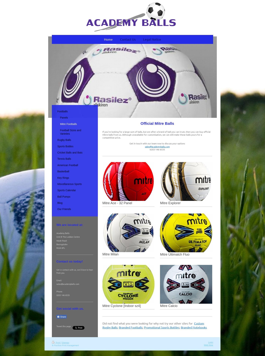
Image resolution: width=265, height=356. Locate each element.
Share (61, 317)
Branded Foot (128, 327)
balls (140, 327)
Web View (208, 344)
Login (210, 342)
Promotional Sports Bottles (161, 327)
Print (56, 342)
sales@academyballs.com (157, 146)
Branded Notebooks (194, 327)
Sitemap (65, 342)
